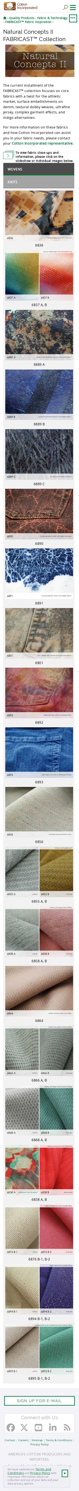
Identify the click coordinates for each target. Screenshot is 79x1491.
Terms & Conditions (59, 1440)
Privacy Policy (40, 1473)
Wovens (15, 169)
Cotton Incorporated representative (42, 143)
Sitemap (37, 1440)
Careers (23, 1440)
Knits (12, 182)
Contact (10, 1440)
